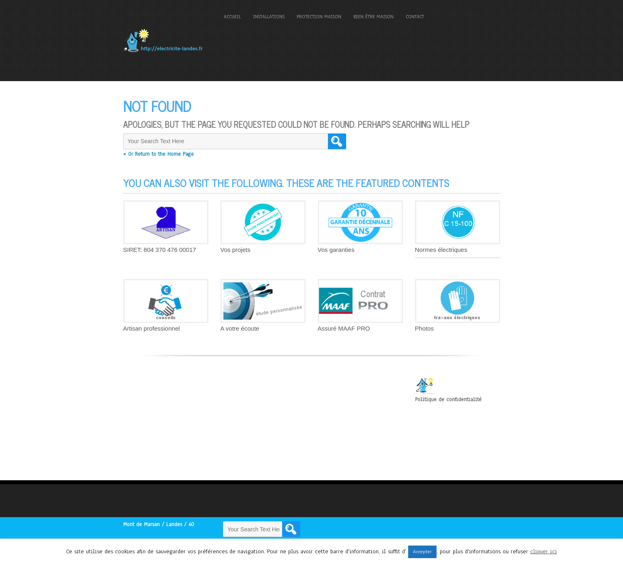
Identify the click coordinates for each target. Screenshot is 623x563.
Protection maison (319, 16)
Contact (415, 16)
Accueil (232, 16)
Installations (269, 16)
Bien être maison (373, 16)
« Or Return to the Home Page (158, 154)
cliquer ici (543, 551)
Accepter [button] (422, 551)
